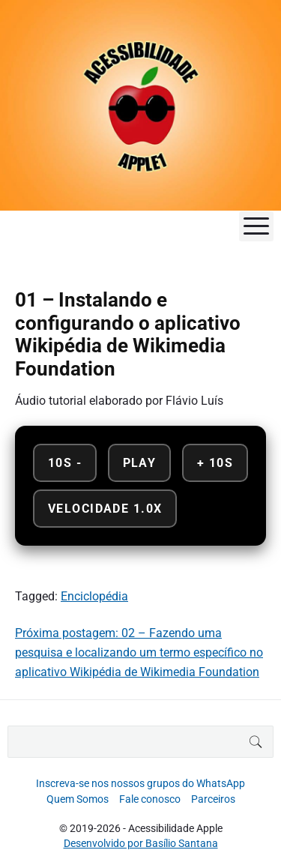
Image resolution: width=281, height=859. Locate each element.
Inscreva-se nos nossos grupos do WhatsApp (140, 783)
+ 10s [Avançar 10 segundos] (215, 463)
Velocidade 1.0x (105, 508)
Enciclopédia (94, 596)
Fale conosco (150, 799)
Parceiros (213, 799)
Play (140, 463)
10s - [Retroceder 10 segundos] (65, 463)
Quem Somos (77, 799)
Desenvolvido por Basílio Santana (141, 843)
